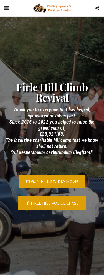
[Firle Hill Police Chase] (52, 203)
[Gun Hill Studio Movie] (52, 181)
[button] (6, 8)
